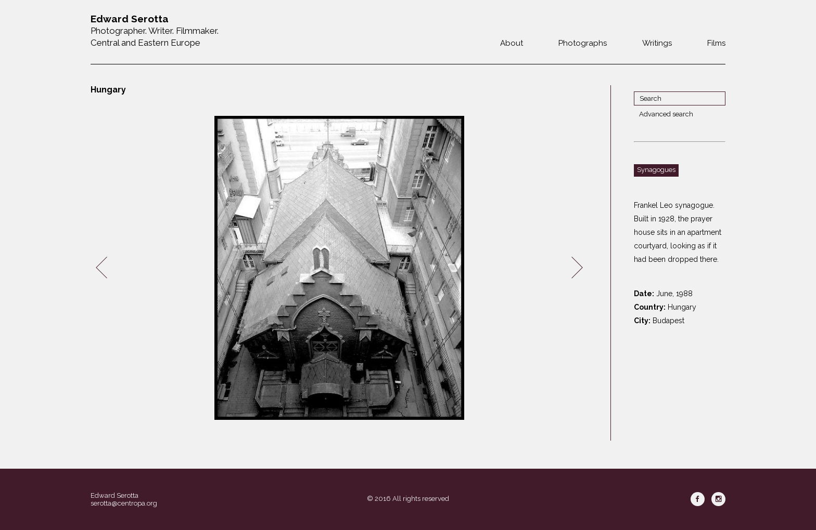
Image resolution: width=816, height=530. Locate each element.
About (511, 43)
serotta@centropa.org (124, 503)
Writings (657, 43)
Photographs (582, 43)
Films (716, 43)
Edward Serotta (114, 495)
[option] (339, 268)
